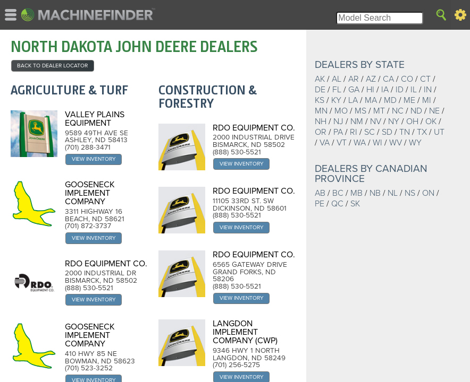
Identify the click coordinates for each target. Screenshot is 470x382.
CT (425, 79)
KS (319, 100)
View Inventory (94, 158)
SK (355, 203)
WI (377, 142)
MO (341, 111)
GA (353, 89)
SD (387, 132)
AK (320, 79)
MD (390, 100)
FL (336, 89)
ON (428, 193)
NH (320, 121)
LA (353, 100)
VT (342, 142)
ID (400, 89)
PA (338, 132)
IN (428, 89)
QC (337, 203)
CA (388, 79)
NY (393, 121)
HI (370, 89)
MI (426, 100)
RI (353, 132)
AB (320, 193)
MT (379, 111)
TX (422, 132)
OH (412, 121)
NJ (338, 121)
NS (410, 193)
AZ (371, 79)
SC (369, 132)
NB (375, 193)
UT (439, 132)
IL (413, 89)
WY (415, 142)
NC (398, 111)
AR (353, 79)
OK (431, 121)
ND (416, 111)
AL (336, 79)
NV (375, 121)
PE (319, 203)
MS (360, 111)
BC (337, 193)
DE (320, 89)
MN (321, 111)
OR (320, 132)
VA (325, 142)
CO (407, 79)
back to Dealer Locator (52, 65)
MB (356, 193)
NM (356, 121)
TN (404, 132)
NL (393, 193)
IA (385, 89)
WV (395, 142)
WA (360, 142)
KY (336, 100)
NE (434, 111)
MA (371, 100)
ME (409, 100)
